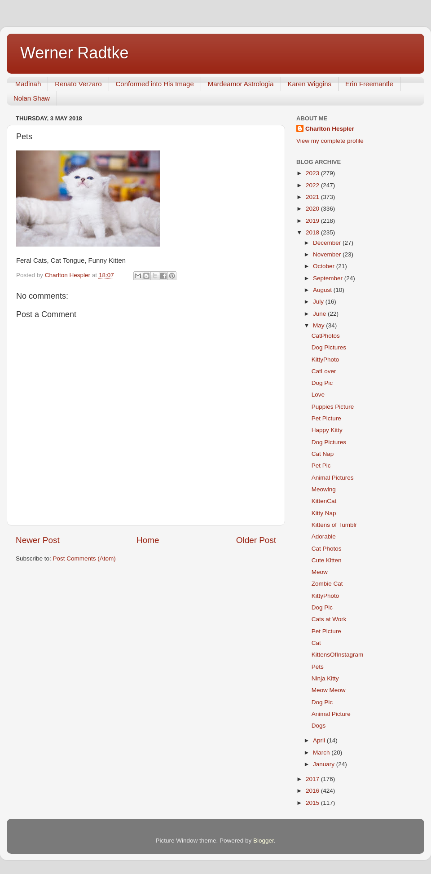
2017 (313, 779)
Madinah (28, 84)
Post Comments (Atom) (84, 558)
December (328, 242)
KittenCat (324, 501)
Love (318, 394)
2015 (313, 802)
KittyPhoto (325, 359)
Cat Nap (323, 453)
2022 (313, 185)
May (319, 325)
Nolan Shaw (31, 98)
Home (147, 540)
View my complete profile (330, 140)
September (328, 278)
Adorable (324, 536)
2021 (313, 197)
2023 (313, 173)
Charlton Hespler (329, 128)
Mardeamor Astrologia (241, 84)
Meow (320, 572)
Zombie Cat (327, 583)
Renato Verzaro (78, 84)
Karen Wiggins (310, 84)
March (322, 752)
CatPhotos (326, 335)
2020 (313, 208)
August (323, 290)
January (324, 764)
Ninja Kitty (325, 678)
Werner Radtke (74, 53)
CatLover (324, 371)
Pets (318, 666)
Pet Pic (321, 465)
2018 (313, 232)
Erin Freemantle (369, 84)
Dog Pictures (329, 347)
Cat (316, 643)
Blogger (263, 840)
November (328, 254)
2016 (313, 790)
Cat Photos (327, 548)
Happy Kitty (327, 430)
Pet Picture (326, 418)
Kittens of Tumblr (334, 524)
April (320, 740)
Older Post (256, 540)
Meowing (324, 489)
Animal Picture (331, 714)
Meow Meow (329, 690)
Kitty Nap (324, 513)
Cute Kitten (327, 560)
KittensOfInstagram (338, 654)
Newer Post (38, 540)
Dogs (319, 725)
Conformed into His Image (155, 84)
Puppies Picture (333, 406)
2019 (313, 220)
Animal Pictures (333, 477)
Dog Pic (322, 383)
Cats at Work (329, 619)
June (320, 313)
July (319, 301)
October (324, 266)
